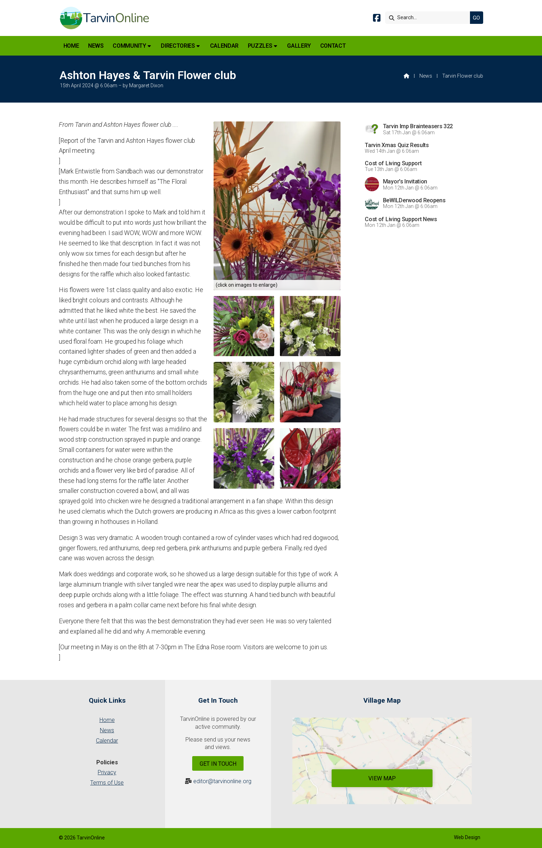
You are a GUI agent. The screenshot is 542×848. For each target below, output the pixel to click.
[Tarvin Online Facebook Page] (376, 19)
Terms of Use (107, 782)
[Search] (429, 17)
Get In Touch (218, 763)
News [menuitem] (96, 45)
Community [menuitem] (129, 45)
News (425, 76)
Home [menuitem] (71, 45)
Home (107, 720)
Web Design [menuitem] (467, 837)
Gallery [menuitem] (299, 45)
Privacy (107, 772)
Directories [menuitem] (178, 45)
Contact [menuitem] (333, 45)
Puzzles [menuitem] (260, 45)
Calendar (107, 740)
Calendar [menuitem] (224, 45)
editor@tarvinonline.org (222, 781)
